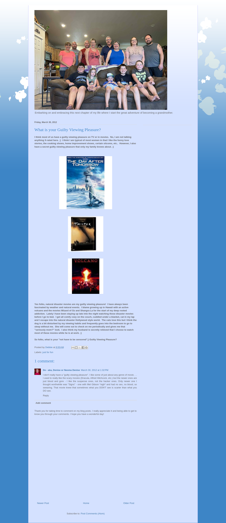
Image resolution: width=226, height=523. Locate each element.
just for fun (48, 352)
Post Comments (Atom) (93, 513)
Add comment (43, 403)
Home (86, 503)
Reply (46, 395)
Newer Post (43, 503)
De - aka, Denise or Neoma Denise (61, 370)
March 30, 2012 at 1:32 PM (94, 370)
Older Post (128, 503)
